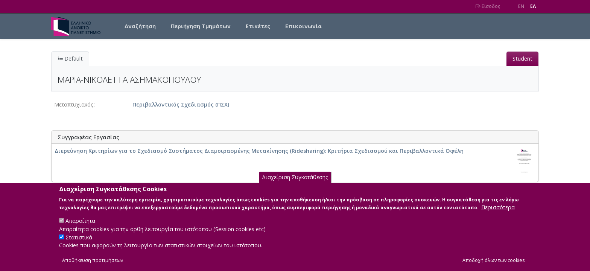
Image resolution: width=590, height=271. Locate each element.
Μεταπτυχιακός (74, 104)
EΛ (533, 6)
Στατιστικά (78, 244)
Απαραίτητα (80, 228)
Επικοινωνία (303, 26)
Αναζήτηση (140, 26)
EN (521, 6)
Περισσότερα (498, 215)
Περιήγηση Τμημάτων (201, 26)
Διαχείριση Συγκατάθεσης (295, 185)
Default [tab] (70, 58)
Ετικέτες (258, 26)
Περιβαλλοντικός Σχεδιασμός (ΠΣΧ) (180, 104)
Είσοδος (488, 6)
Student (522, 58)
